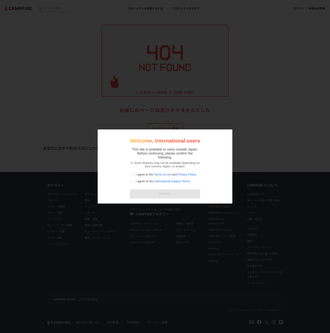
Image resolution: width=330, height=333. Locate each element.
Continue (165, 193)
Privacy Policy (187, 174)
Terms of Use (162, 174)
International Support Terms (172, 181)
